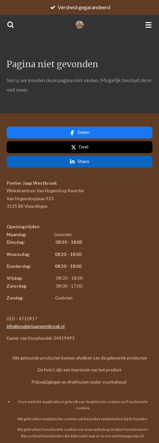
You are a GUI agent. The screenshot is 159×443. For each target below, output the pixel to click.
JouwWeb (36, 426)
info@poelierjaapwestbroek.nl (36, 297)
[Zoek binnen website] (10, 24)
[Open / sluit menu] (148, 24)
